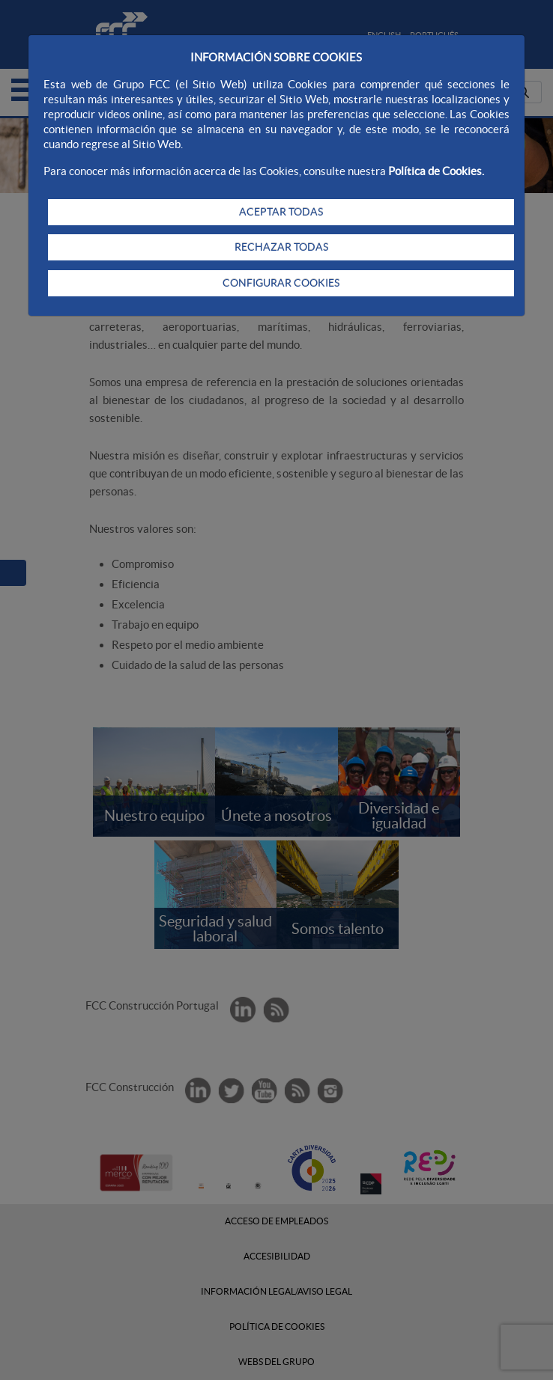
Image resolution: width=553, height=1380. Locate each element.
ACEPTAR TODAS (281, 212)
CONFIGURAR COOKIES (281, 283)
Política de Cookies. (436, 171)
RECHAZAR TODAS (281, 247)
